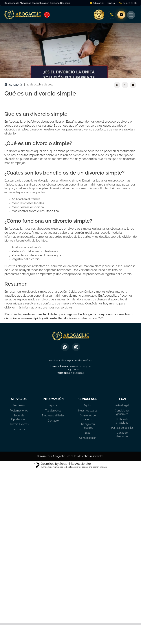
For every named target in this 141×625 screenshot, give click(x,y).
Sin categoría (13, 84)
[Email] (133, 85)
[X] (117, 85)
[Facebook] (125, 85)
